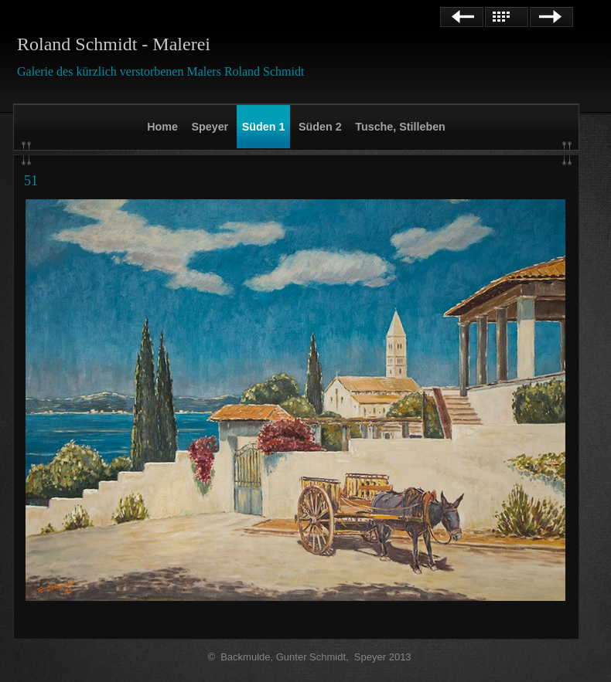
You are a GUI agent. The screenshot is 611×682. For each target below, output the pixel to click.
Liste (506, 17)
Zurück (461, 17)
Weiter (551, 17)
